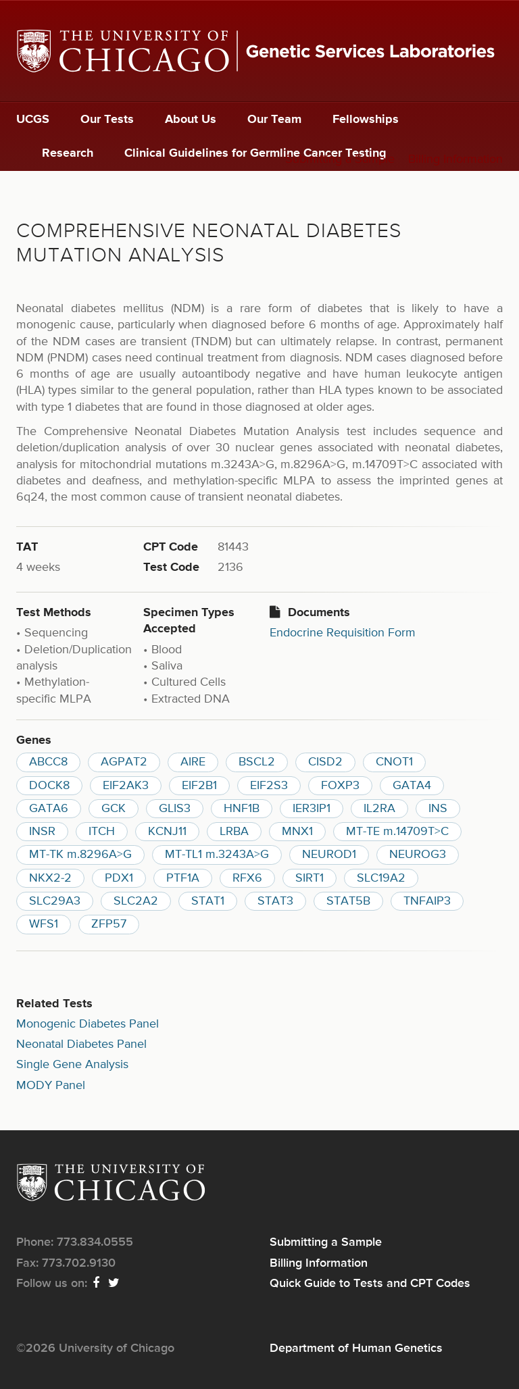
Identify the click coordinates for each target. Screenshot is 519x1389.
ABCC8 (48, 762)
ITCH (102, 832)
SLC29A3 (54, 901)
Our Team (274, 119)
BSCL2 (257, 762)
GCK (113, 809)
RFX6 (247, 878)
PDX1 (119, 878)
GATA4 (412, 786)
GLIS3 (175, 809)
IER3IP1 (311, 809)
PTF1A (182, 878)
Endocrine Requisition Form (343, 633)
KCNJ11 (167, 832)
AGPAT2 (124, 762)
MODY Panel (50, 1086)
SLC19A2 (381, 878)
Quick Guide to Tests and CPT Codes (370, 1284)
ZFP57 (108, 924)
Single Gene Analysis (72, 1065)
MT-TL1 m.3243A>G (217, 855)
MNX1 (297, 832)
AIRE (192, 762)
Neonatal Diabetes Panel (81, 1044)
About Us (190, 119)
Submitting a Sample (340, 159)
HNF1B (242, 809)
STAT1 (207, 901)
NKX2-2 (50, 878)
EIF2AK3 (126, 786)
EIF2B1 (199, 786)
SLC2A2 (136, 901)
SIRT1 (309, 878)
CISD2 (325, 762)
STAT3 (275, 901)
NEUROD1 (329, 855)
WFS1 (43, 924)
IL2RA (379, 809)
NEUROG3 (417, 855)
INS (437, 809)
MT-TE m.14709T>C (397, 832)
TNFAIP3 (427, 901)
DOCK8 (49, 786)
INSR (42, 832)
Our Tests (107, 119)
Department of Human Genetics (356, 1348)
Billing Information (455, 159)
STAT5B (348, 901)
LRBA (234, 832)
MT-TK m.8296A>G (80, 855)
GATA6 (48, 809)
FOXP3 (340, 786)
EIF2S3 (269, 786)
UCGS (32, 119)
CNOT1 (394, 762)
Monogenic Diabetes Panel (87, 1024)
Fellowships (365, 119)
